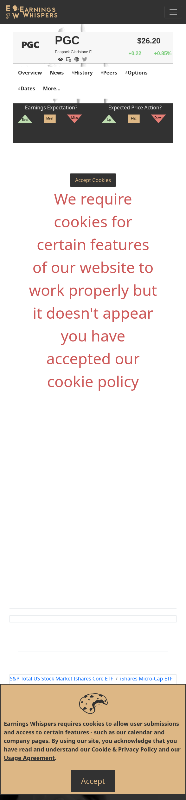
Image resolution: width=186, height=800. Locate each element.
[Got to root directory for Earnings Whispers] (31, 12)
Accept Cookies (93, 180)
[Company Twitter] (83, 58)
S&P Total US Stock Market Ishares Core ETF (61, 678)
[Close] (93, 781)
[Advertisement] (93, 465)
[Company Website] (75, 58)
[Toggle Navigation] (173, 12)
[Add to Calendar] (67, 58)
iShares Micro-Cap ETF (146, 678)
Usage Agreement (29, 758)
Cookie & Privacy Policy (124, 749)
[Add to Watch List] (59, 58)
